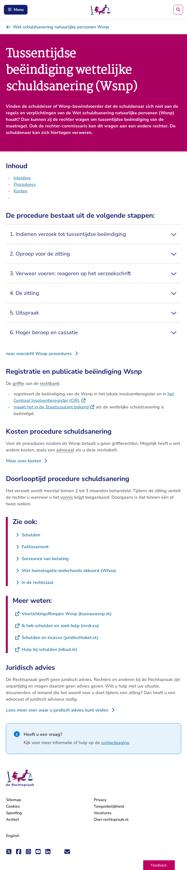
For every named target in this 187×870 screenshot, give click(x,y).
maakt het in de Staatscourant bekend (54, 407)
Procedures (25, 184)
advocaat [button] (65, 450)
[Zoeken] (178, 10)
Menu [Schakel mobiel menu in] (16, 9)
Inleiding (22, 178)
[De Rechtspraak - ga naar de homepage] (20, 778)
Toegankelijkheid (109, 806)
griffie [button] (18, 383)
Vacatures (103, 813)
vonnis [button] (66, 497)
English (12, 835)
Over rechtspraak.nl (111, 819)
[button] (159, 865)
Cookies (13, 806)
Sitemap (13, 800)
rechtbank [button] (49, 383)
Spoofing (14, 813)
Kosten (20, 191)
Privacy (100, 800)
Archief (12, 819)
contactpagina (115, 743)
